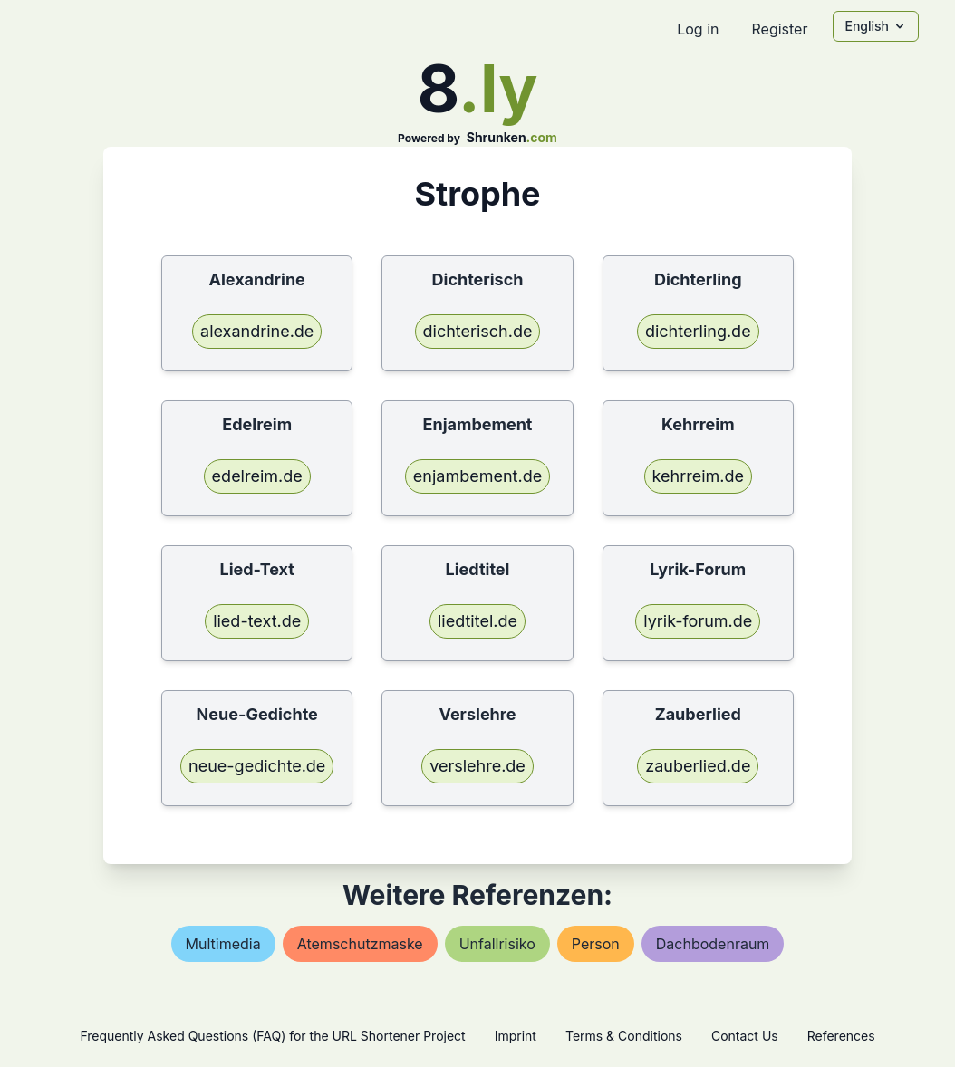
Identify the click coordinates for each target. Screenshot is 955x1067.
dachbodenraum (713, 944)
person (596, 944)
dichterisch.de (478, 331)
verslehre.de (477, 765)
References (841, 1035)
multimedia (223, 944)
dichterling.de (698, 331)
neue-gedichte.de (256, 765)
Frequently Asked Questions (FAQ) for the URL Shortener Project (272, 1035)
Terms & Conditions (623, 1035)
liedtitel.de (477, 620)
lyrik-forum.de (697, 620)
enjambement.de (477, 475)
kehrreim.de (698, 475)
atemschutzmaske (360, 944)
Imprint (515, 1035)
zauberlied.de (697, 765)
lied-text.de (257, 620)
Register (779, 29)
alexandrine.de (257, 331)
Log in (698, 29)
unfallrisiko (497, 944)
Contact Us (744, 1035)
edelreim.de (257, 475)
